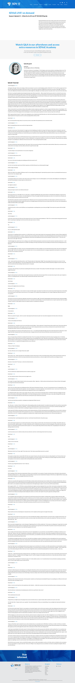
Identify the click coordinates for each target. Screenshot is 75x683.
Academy (45, 4)
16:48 (16, 439)
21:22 (13, 529)
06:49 (13, 182)
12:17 (13, 343)
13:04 (13, 373)
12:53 (16, 359)
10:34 (16, 296)
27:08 (16, 621)
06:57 (13, 192)
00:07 (16, 85)
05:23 (16, 162)
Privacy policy (37, 681)
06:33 (16, 176)
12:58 (16, 369)
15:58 (13, 420)
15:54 (16, 415)
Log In (16, 668)
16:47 (13, 434)
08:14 (16, 227)
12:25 (13, 353)
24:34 (16, 576)
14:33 (16, 397)
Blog (58, 4)
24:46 (13, 582)
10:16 (13, 288)
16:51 (13, 443)
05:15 (16, 153)
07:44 (16, 204)
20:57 (16, 521)
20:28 (16, 509)
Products (54, 4)
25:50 (13, 605)
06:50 (16, 187)
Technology (36, 4)
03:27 (16, 122)
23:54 (16, 562)
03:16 (13, 118)
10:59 (13, 313)
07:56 (13, 211)
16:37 (16, 429)
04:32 (16, 141)
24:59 (16, 587)
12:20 (16, 348)
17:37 (13, 466)
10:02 (16, 272)
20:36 (13, 514)
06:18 (13, 170)
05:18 (13, 157)
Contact (65, 4)
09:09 (16, 246)
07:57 (16, 216)
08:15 (13, 231)
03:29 (13, 127)
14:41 (13, 402)
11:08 (13, 323)
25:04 (13, 592)
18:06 (13, 478)
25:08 (16, 597)
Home (31, 4)
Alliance (41, 4)
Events (50, 4)
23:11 (13, 551)
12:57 (13, 364)
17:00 (13, 453)
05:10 (13, 148)
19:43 (16, 494)
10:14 (13, 278)
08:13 (13, 222)
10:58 (13, 303)
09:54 (13, 266)
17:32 (16, 461)
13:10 (16, 378)
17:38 (16, 470)
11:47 (16, 334)
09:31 (13, 253)
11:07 (16, 318)
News (62, 4)
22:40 (16, 543)
